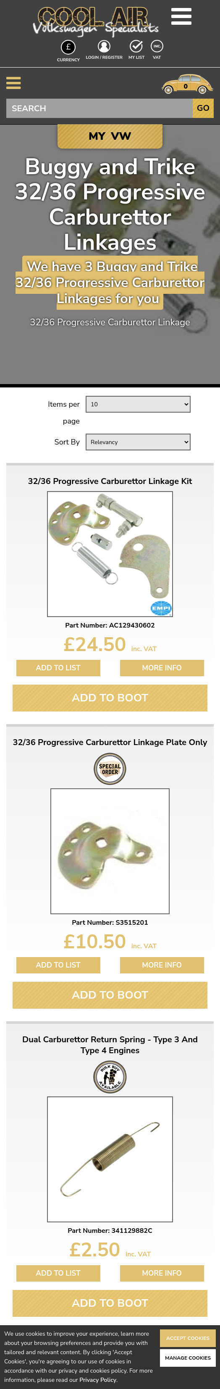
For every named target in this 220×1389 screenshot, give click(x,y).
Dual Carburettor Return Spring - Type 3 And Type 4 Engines (110, 1045)
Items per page (64, 412)
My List (136, 57)
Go (203, 108)
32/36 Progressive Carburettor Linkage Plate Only (110, 742)
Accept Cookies (188, 1338)
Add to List (58, 668)
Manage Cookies (188, 1358)
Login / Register (104, 57)
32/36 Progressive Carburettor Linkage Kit (110, 481)
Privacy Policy (97, 1380)
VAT (157, 57)
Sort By (67, 442)
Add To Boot (110, 698)
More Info (162, 668)
